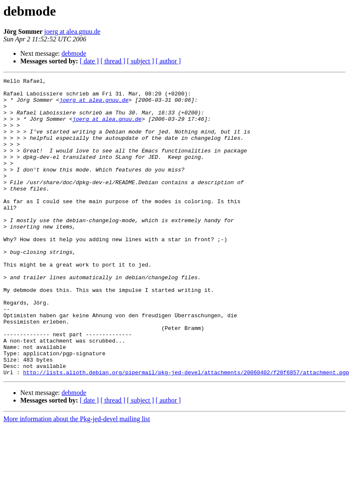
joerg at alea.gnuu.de (72, 31)
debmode (74, 53)
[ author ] (168, 61)
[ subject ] (140, 61)
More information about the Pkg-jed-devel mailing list (76, 478)
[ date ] (89, 61)
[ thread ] (112, 61)
